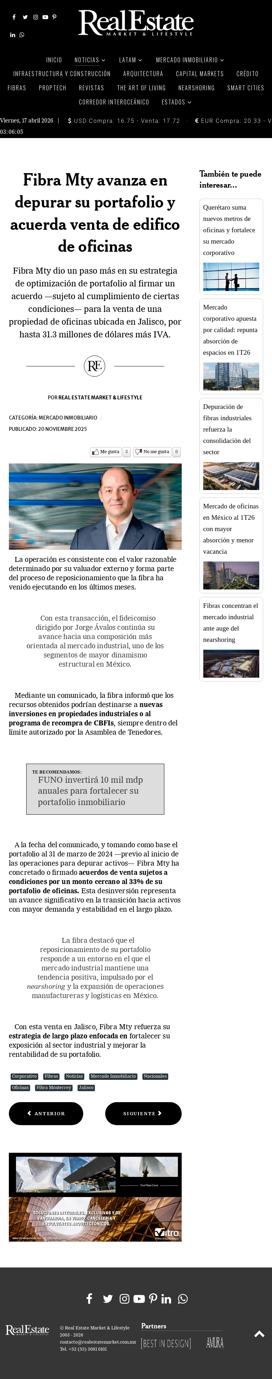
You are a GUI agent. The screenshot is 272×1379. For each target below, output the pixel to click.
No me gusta (156, 452)
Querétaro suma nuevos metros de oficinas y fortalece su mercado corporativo (229, 230)
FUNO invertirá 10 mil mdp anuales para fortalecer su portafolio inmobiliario (90, 791)
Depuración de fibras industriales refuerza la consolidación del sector (227, 429)
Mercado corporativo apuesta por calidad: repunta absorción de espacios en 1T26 (230, 329)
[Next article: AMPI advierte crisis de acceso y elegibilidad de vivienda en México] (143, 1113)
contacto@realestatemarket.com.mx (98, 1342)
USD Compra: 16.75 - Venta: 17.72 (124, 121)
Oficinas (20, 1087)
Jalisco (86, 1087)
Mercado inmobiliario (68, 418)
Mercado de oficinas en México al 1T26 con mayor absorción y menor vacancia (231, 528)
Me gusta (109, 452)
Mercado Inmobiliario (113, 1076)
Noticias (74, 1076)
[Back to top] (259, 1335)
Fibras (51, 1076)
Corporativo (24, 1076)
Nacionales (155, 1076)
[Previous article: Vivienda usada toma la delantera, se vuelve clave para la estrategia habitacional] (46, 1113)
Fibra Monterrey (53, 1087)
